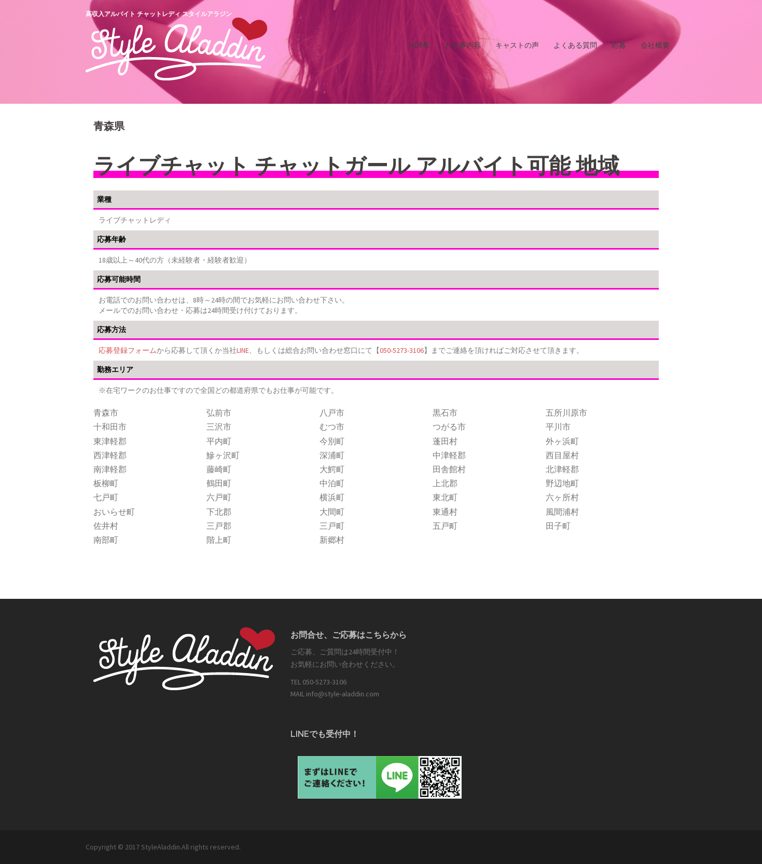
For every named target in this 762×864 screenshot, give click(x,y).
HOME (419, 45)
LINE (243, 350)
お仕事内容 (463, 45)
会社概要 (655, 45)
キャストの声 (517, 45)
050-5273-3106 (402, 350)
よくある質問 (575, 45)
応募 (619, 45)
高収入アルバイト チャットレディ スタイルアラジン (159, 14)
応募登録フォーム (128, 350)
